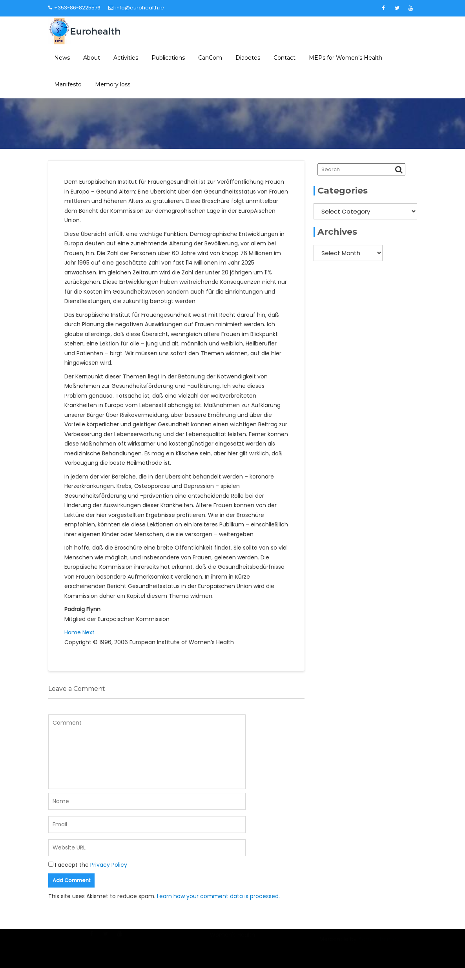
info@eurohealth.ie (136, 7)
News (62, 57)
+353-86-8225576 (74, 7)
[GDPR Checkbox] (50, 864)
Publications (168, 57)
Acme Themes (378, 943)
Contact (284, 57)
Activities (125, 57)
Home (72, 632)
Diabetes (247, 57)
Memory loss (112, 84)
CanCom (210, 57)
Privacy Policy (108, 865)
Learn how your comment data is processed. (218, 896)
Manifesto (68, 84)
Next (88, 632)
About (91, 57)
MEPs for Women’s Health (345, 57)
